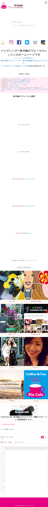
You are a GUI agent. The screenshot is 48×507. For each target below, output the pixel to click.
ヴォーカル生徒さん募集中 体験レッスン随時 (19, 82)
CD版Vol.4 (30, 206)
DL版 (25, 124)
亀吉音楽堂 (22, 505)
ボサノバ (11, 66)
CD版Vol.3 (24, 206)
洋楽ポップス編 (32, 260)
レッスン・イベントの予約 (15, 87)
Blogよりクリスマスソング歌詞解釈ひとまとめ (19, 80)
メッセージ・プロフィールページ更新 (17, 84)
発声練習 (30, 66)
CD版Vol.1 (24, 178)
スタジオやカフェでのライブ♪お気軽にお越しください (22, 79)
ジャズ (3, 66)
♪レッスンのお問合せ (23, 58)
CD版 (22, 124)
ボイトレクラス (12, 83)
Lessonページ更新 (13, 86)
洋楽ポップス (20, 66)
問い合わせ (30, 87)
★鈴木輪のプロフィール (11, 61)
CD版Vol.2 (30, 178)
